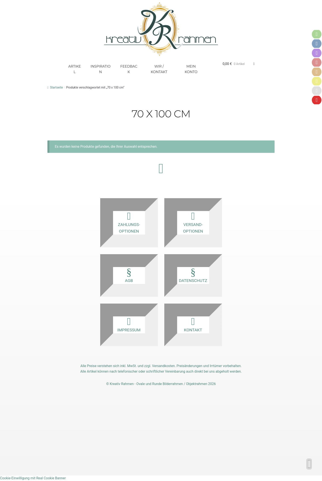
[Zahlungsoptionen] (316, 34)
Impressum (129, 324)
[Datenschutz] (316, 72)
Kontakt (193, 324)
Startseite (56, 87)
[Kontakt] (316, 53)
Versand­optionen (193, 222)
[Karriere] (316, 90)
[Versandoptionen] (316, 43)
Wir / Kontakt (159, 69)
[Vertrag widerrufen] (316, 100)
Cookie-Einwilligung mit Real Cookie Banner (33, 478)
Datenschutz (193, 275)
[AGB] (316, 62)
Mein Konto (191, 69)
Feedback (128, 69)
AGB (129, 275)
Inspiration (100, 69)
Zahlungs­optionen (129, 222)
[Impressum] (316, 81)
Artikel (74, 69)
